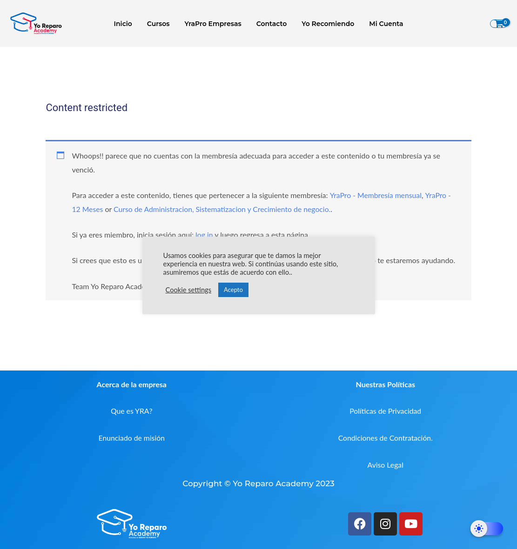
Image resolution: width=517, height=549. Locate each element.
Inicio (128, 24)
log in (204, 234)
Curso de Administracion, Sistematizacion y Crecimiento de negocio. (224, 209)
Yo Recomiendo (325, 24)
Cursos (161, 24)
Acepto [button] (233, 289)
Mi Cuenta (381, 24)
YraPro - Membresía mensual (376, 195)
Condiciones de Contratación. (385, 437)
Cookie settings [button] (189, 290)
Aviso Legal (385, 464)
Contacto (270, 24)
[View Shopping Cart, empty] (499, 24)
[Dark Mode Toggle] (486, 528)
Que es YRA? (131, 410)
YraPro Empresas (214, 24)
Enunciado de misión (131, 437)
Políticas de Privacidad (385, 410)
